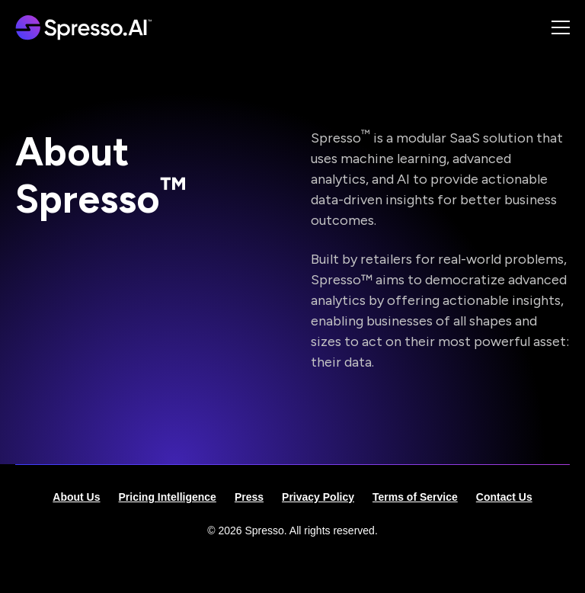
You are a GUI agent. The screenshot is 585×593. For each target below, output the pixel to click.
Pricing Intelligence (167, 497)
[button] (542, 27)
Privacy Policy (318, 497)
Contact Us (504, 497)
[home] (88, 27)
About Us (76, 497)
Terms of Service (415, 497)
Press (249, 497)
